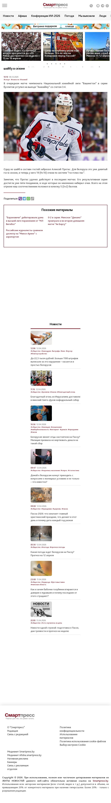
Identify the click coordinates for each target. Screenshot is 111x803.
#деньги (63, 445)
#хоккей (23, 95)
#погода (45, 562)
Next (107, 45)
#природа (45, 597)
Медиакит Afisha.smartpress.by (24, 769)
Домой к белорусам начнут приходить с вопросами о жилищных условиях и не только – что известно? (55, 493)
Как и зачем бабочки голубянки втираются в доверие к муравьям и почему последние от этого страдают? (54, 608)
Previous (3, 45)
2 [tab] (52, 63)
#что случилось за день (51, 638)
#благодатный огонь (66, 407)
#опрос (64, 486)
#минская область (38, 600)
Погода (69, 16)
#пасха (53, 407)
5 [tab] (65, 63)
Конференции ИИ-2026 (45, 16)
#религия (45, 407)
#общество (36, 366)
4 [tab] (61, 63)
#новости (15, 95)
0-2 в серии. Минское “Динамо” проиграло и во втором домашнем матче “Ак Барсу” (66, 236)
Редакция (12, 745)
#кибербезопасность (40, 445)
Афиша (22, 16)
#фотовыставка (58, 597)
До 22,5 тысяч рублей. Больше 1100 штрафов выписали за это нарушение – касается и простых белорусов (54, 377)
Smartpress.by (100, 795)
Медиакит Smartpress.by (21, 766)
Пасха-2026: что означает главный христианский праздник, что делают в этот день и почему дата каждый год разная (54, 532)
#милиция (45, 442)
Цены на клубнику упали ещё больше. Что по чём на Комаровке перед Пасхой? (62, 53)
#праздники (73, 445)
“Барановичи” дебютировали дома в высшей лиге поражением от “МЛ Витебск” (24, 236)
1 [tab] (48, 63)
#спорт (7, 95)
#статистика (73, 486)
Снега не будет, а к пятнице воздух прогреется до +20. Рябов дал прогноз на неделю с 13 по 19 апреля (21, 54)
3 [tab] (57, 63)
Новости (8, 16)
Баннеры (12, 776)
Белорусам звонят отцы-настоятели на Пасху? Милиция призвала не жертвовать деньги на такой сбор (55, 455)
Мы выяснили (86, 16)
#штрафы (56, 366)
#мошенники (56, 442)
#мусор (69, 366)
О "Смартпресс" (16, 741)
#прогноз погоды (57, 562)
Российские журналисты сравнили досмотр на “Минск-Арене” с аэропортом (24, 248)
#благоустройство (39, 369)
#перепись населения (50, 486)
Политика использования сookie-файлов (83, 755)
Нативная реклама (17, 773)
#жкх (63, 366)
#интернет (54, 445)
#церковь (56, 524)
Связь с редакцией (17, 748)
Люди (102, 16)
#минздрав (46, 366)
